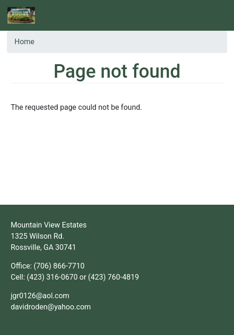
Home (24, 41)
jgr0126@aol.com (40, 295)
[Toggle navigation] (212, 15)
